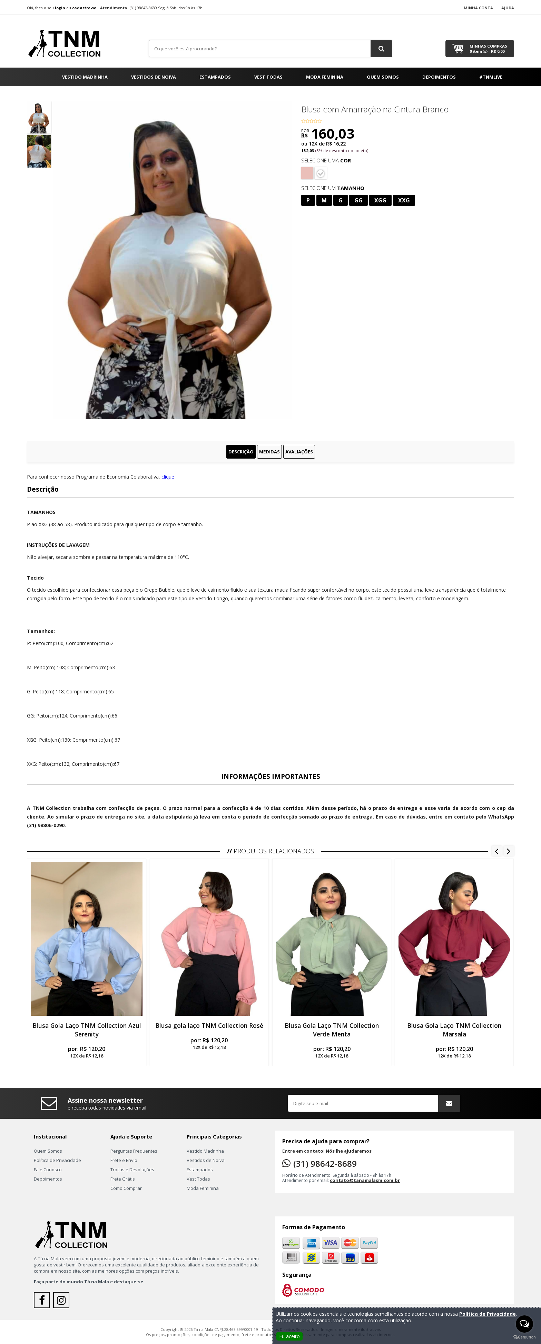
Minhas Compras (488, 48)
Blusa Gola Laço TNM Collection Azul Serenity (86, 1029)
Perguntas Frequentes (133, 1151)
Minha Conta (478, 7)
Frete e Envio (123, 1160)
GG (358, 200)
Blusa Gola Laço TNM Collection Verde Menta (332, 1029)
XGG (380, 200)
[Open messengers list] (524, 1324)
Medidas (269, 452)
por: (86, 1052)
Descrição (241, 452)
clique (167, 476)
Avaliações (299, 452)
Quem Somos (383, 77)
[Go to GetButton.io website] (524, 1337)
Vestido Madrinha (85, 77)
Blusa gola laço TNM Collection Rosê (209, 1025)
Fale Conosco (48, 1169)
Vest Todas (268, 77)
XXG (404, 200)
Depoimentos (439, 77)
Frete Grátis (122, 1179)
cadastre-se (84, 7)
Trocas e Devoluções (132, 1169)
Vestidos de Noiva (153, 77)
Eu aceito (289, 1336)
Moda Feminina (324, 77)
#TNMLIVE (490, 77)
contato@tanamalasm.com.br (365, 1180)
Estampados (215, 77)
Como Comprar (126, 1188)
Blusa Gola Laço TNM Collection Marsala (454, 1029)
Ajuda (507, 7)
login (60, 7)
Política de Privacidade (57, 1160)
